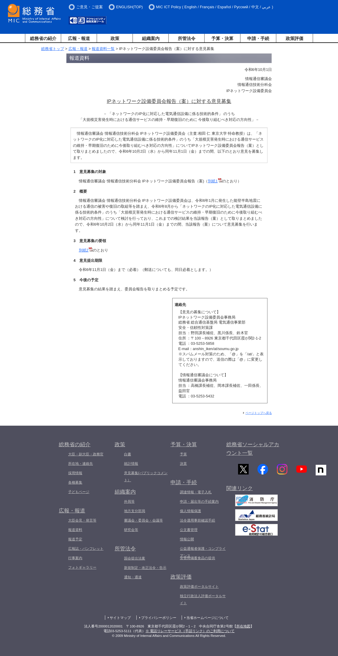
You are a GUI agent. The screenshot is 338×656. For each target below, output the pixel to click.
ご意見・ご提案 (89, 7)
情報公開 (187, 539)
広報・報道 (79, 38)
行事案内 (75, 558)
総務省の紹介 (43, 38)
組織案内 (151, 38)
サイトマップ (120, 618)
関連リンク (239, 490)
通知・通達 (133, 577)
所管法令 (186, 38)
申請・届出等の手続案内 (199, 502)
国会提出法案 (134, 558)
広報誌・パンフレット (85, 549)
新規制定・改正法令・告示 (145, 568)
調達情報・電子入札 (196, 492)
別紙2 (86, 250)
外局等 (129, 502)
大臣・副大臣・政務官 (85, 454)
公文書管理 (189, 530)
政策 (115, 38)
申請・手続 (258, 38)
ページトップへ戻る (258, 412)
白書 (127, 454)
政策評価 (294, 38)
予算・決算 (222, 38)
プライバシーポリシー (158, 618)
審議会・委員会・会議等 (143, 520)
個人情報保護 (190, 511)
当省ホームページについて (207, 618)
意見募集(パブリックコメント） (146, 476)
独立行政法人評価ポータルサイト (203, 599)
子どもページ (78, 492)
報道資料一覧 (103, 48)
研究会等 (131, 530)
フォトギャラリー (82, 567)
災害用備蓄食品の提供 (197, 558)
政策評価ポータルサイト (199, 587)
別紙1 (215, 181)
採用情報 (75, 473)
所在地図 (243, 626)
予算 (183, 454)
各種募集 (75, 482)
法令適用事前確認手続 (197, 520)
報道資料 (75, 530)
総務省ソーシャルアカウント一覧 (252, 449)
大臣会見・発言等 (82, 520)
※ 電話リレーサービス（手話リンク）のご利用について (190, 631)
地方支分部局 (134, 511)
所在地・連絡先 (80, 464)
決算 (183, 464)
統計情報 (131, 464)
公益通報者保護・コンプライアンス (203, 552)
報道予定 (75, 539)
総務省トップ (52, 48)
